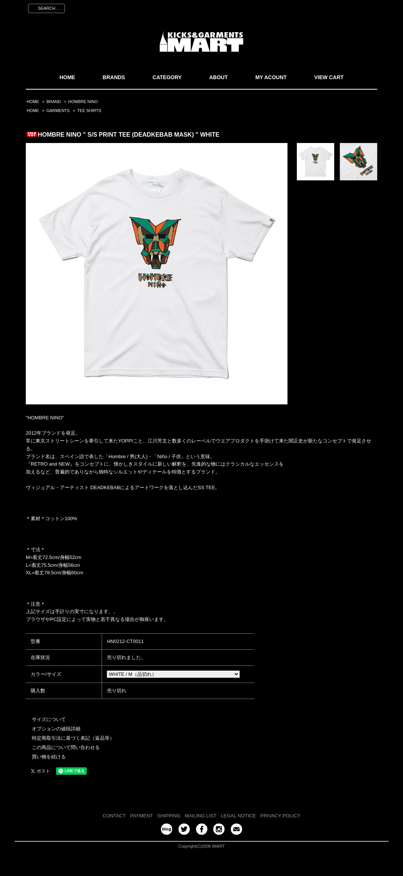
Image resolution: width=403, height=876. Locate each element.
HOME (67, 77)
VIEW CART (329, 77)
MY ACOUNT (271, 77)
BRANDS (114, 77)
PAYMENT (141, 815)
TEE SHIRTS (89, 110)
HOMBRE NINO (83, 101)
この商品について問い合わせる (66, 747)
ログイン (336, 7)
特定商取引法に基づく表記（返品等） (73, 738)
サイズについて (49, 719)
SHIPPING (169, 815)
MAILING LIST (200, 815)
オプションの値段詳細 (56, 728)
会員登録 (307, 7)
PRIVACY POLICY (280, 815)
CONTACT (114, 815)
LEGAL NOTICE (238, 815)
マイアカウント (271, 7)
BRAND (53, 101)
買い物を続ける (49, 756)
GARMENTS (58, 110)
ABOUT (218, 77)
